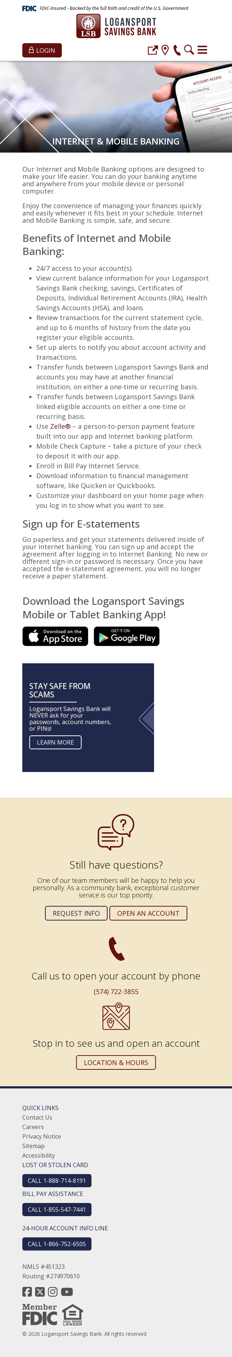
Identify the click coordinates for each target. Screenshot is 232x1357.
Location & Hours (116, 1062)
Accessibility (38, 1155)
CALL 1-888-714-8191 (57, 1181)
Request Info (76, 913)
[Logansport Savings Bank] (116, 27)
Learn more (55, 742)
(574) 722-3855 (116, 991)
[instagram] (52, 1291)
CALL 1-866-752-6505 (57, 1244)
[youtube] (67, 1291)
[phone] (177, 51)
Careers (33, 1127)
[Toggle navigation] (202, 50)
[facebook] (27, 1291)
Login (42, 50)
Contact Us (37, 1117)
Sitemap (33, 1146)
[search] (189, 51)
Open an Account (148, 913)
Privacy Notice (41, 1136)
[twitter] (40, 1291)
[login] (152, 51)
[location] (165, 51)
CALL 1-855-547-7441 (57, 1210)
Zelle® (60, 426)
